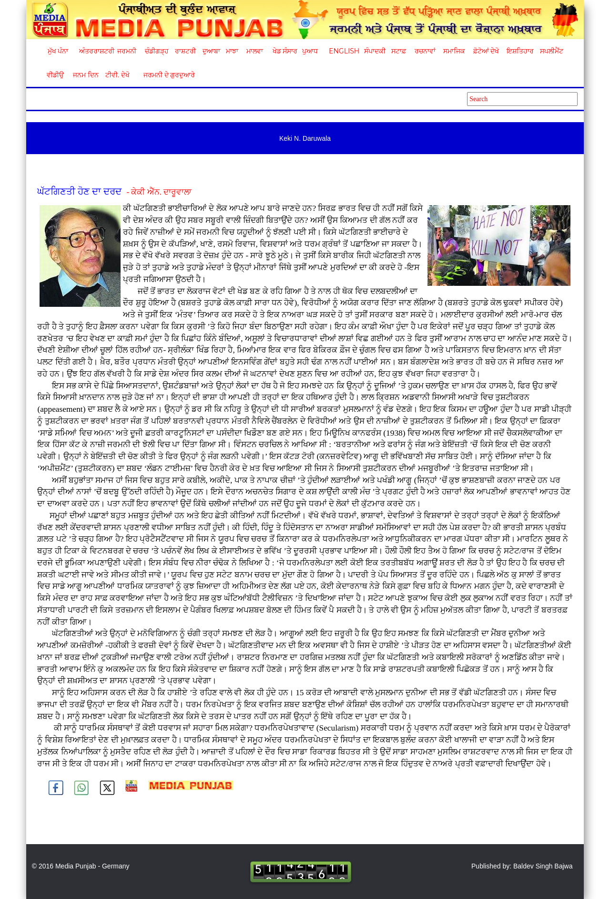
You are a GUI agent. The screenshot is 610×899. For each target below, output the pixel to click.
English (343, 51)
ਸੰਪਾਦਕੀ (375, 51)
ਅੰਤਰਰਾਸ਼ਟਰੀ (95, 51)
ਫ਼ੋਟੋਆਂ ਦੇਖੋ (485, 51)
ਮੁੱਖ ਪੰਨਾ (58, 51)
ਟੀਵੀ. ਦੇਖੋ (117, 75)
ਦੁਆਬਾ (211, 51)
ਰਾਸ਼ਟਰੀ (185, 51)
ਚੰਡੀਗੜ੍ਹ (156, 51)
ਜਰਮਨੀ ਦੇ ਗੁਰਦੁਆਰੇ (165, 75)
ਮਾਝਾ (232, 51)
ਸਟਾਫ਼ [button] (398, 51)
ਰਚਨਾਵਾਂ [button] (425, 51)
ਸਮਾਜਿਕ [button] (454, 51)
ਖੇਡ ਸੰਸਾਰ (285, 51)
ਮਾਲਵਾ (254, 51)
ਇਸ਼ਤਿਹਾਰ (519, 51)
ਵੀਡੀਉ (55, 75)
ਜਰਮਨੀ (126, 51)
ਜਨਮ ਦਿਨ (85, 75)
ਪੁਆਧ (310, 51)
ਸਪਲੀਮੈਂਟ (551, 51)
